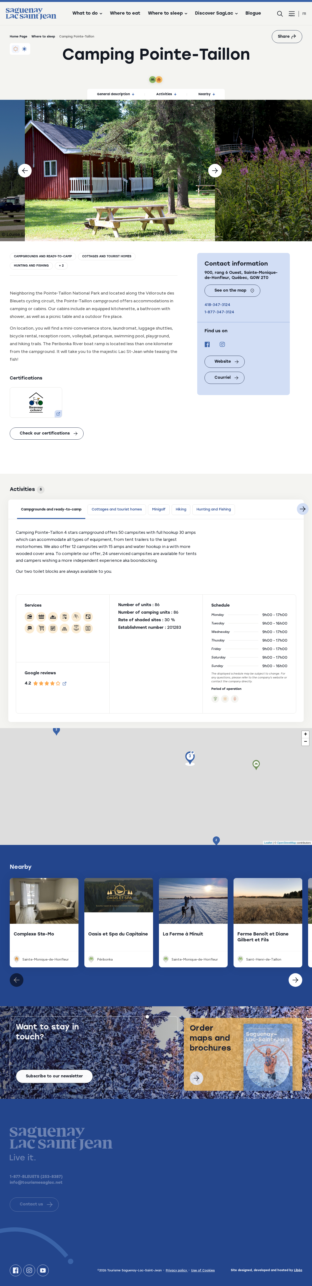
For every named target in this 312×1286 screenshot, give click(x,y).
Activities (166, 94)
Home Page (18, 36)
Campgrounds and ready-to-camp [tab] (51, 509)
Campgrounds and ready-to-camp (43, 256)
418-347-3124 (217, 304)
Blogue (253, 13)
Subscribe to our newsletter (54, 1080)
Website (226, 362)
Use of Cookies (203, 1270)
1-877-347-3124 (219, 312)
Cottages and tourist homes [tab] (117, 509)
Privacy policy (177, 1270)
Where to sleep (43, 36)
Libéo (298, 1270)
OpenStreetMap (286, 842)
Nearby (206, 94)
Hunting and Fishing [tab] (213, 509)
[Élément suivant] (16, 980)
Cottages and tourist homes (106, 256)
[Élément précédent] (295, 980)
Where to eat (125, 13)
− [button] (305, 742)
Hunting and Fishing (31, 265)
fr (304, 14)
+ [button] (305, 734)
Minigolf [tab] (159, 509)
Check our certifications (49, 433)
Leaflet (268, 842)
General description (115, 94)
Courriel (226, 378)
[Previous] (25, 170)
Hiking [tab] (181, 509)
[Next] (215, 170)
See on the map (234, 291)
